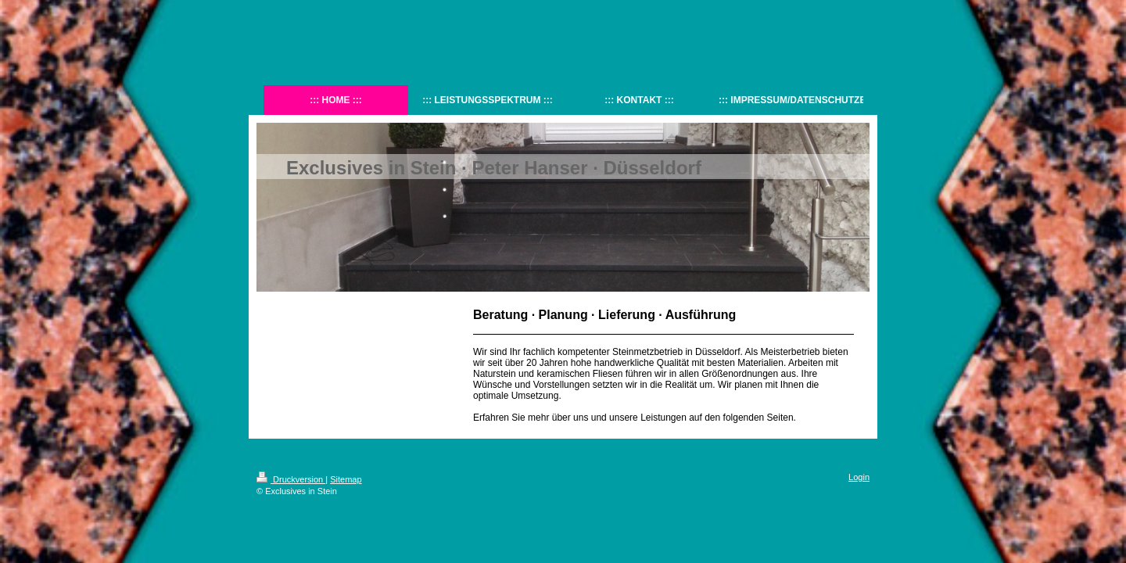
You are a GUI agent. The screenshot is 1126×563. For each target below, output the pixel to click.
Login (859, 477)
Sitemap (345, 479)
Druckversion (290, 479)
